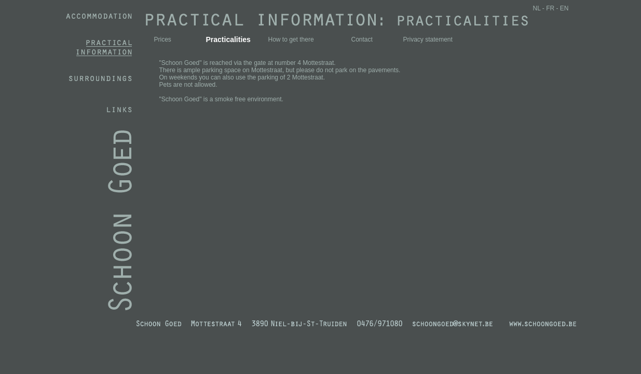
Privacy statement (428, 39)
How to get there (291, 39)
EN (564, 8)
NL (537, 8)
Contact (362, 39)
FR (550, 8)
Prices (162, 39)
